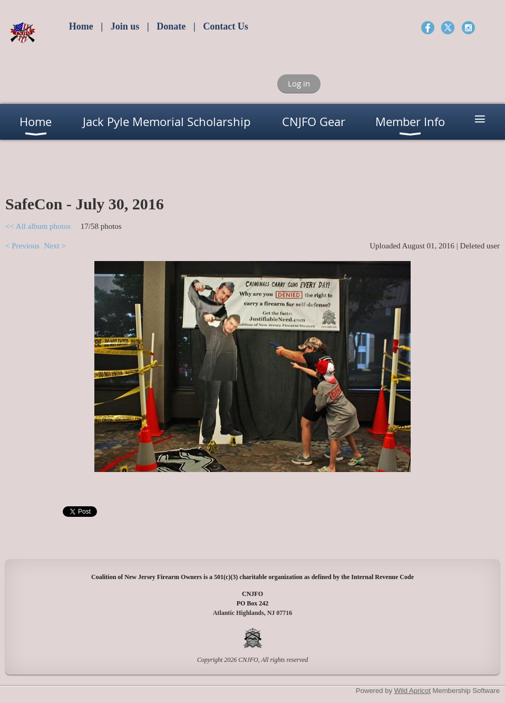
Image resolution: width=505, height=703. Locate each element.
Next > (54, 246)
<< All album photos (38, 226)
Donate (171, 26)
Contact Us (225, 26)
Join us (125, 26)
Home (81, 26)
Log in (299, 83)
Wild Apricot (412, 691)
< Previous (22, 246)
